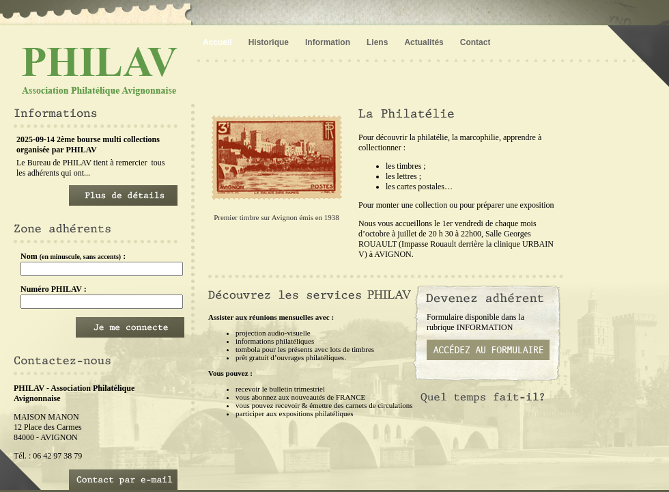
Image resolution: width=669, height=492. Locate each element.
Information (327, 42)
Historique (268, 42)
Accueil (217, 42)
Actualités (423, 42)
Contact (475, 42)
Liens (377, 42)
